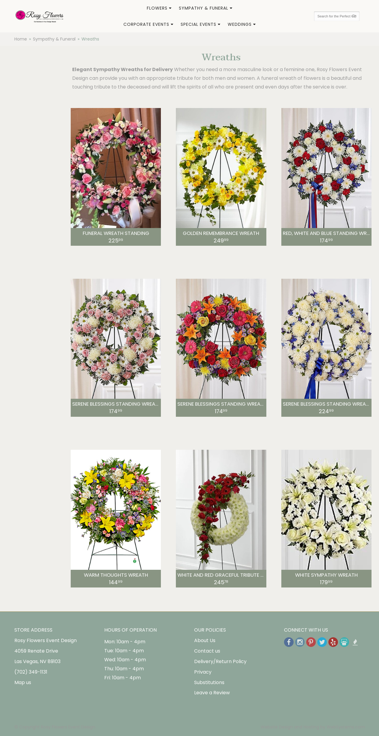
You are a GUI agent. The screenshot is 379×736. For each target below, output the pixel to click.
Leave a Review (212, 692)
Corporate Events (146, 24)
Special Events (198, 24)
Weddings (240, 24)
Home (20, 39)
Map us (22, 682)
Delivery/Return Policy (220, 661)
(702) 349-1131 (30, 671)
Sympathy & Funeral (203, 8)
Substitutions (209, 682)
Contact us (207, 650)
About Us (204, 640)
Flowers (157, 8)
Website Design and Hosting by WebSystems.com (313, 727)
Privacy (203, 671)
